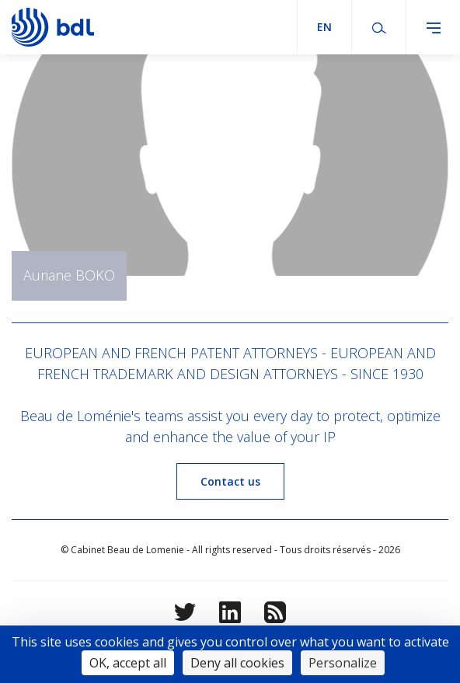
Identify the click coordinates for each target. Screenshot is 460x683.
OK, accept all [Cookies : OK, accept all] (127, 662)
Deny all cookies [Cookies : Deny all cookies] (237, 662)
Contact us (230, 481)
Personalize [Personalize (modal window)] (342, 662)
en (324, 26)
